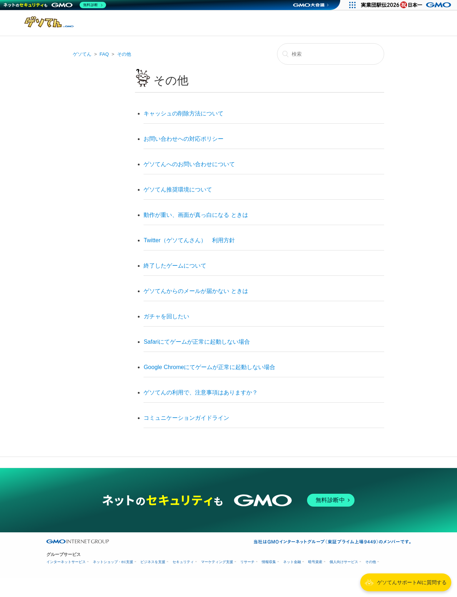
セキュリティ (183, 562)
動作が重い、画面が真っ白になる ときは (196, 215)
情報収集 (269, 562)
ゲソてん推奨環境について (178, 189)
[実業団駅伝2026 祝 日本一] (407, 5)
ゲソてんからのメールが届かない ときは (196, 291)
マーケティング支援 (217, 562)
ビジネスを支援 (152, 562)
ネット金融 (292, 562)
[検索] (330, 54)
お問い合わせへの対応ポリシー (184, 139)
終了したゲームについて (175, 266)
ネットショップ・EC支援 (113, 562)
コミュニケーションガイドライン (186, 418)
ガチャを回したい (166, 316)
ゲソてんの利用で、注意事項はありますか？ (201, 392)
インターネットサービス (66, 562)
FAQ (104, 54)
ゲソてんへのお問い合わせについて (189, 164)
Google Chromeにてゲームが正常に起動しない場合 (209, 367)
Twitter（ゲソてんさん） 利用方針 (189, 240)
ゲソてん (82, 54)
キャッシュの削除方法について (184, 113)
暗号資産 (315, 562)
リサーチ (247, 562)
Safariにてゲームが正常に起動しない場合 (197, 342)
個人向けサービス (344, 562)
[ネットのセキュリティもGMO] (55, 5)
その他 (124, 54)
